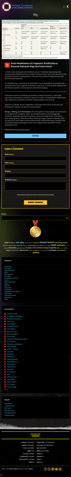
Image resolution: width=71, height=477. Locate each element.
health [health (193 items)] (53, 245)
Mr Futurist (7, 408)
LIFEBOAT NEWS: (41, 442)
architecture (8, 290)
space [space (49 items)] (40, 250)
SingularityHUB (9, 415)
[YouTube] (56, 469)
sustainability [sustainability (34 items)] (45, 250)
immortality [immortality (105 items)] (12, 248)
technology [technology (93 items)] (52, 250)
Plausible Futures (10, 413)
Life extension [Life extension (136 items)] (37, 248)
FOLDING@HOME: (24, 456)
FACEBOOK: (23, 442)
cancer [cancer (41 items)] (14, 245)
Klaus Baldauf (11, 347)
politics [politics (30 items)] (65, 248)
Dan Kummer (11, 341)
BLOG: (38, 448)
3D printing (8, 266)
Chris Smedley (11, 387)
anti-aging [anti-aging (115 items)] (20, 242)
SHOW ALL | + (7, 389)
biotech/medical (25, 130)
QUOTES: (39, 462)
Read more (35, 136)
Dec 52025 (7, 65)
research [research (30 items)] (30, 250)
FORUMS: (31, 462)
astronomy (7, 293)
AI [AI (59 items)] (9, 243)
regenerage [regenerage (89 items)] (15, 250)
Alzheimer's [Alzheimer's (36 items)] (13, 243)
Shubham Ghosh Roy (15, 130)
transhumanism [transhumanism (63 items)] (61, 250)
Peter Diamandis (9, 270)
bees (5, 299)
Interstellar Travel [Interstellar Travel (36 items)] (21, 248)
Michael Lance (12, 377)
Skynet (6, 280)
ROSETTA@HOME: (23, 459)
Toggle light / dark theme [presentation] (68, 6)
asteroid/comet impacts (12, 291)
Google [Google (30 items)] (49, 245)
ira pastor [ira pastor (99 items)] (28, 248)
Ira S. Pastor (11, 384)
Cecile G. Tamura (12, 349)
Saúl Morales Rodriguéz (15, 316)
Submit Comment (35, 202)
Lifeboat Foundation (13, 469)
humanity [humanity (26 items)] (67, 245)
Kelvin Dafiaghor (12, 334)
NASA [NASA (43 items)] (58, 248)
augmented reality (10, 295)
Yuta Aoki (10, 352)
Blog (35, 15)
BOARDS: (39, 451)
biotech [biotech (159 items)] (51, 242)
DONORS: (29, 451)
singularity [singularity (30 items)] (36, 250)
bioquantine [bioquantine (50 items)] (36, 243)
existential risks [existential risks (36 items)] (31, 245)
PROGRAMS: (39, 456)
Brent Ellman (11, 372)
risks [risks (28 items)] (33, 250)
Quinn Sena (11, 321)
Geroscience (8, 403)
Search (67, 218)
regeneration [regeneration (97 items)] (23, 250)
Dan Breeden (11, 324)
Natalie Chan (11, 367)
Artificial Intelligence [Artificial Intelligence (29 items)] (28, 243)
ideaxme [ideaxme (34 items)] (6, 248)
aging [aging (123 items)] (6, 242)
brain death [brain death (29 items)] (10, 245)
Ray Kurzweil (8, 274)
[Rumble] (60, 469)
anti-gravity (8, 288)
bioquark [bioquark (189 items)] (43, 242)
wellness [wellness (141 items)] (36, 253)
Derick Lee (10, 354)
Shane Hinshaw (12, 359)
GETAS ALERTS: (40, 445)
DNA (5, 272)
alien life (7, 286)
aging (6, 284)
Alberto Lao (11, 357)
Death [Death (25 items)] (26, 245)
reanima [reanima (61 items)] (8, 250)
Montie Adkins (11, 382)
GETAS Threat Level (35, 435)
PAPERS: (39, 459)
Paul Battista (11, 329)
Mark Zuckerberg (9, 282)
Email (9, 163)
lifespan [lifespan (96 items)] (46, 248)
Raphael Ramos (12, 362)
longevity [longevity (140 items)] (52, 248)
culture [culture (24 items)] (24, 245)
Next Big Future (9, 410)
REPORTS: (39, 454)
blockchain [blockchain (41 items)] (5, 245)
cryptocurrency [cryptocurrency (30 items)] (19, 245)
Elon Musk (7, 276)
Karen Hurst (11, 336)
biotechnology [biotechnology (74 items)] (58, 243)
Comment (11, 180)
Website (8, 171)
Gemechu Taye (12, 331)
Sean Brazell (11, 364)
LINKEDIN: (24, 445)
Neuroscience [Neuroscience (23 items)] (62, 248)
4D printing (8, 268)
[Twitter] (49, 469)
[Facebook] (45, 469)
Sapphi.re (31, 469)
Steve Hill (10, 369)
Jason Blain (11, 379)
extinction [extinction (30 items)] (37, 245)
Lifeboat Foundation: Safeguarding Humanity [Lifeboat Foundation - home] (30, 6)
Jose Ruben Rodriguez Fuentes (17, 339)
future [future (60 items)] (41, 245)
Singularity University (11, 278)
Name (9, 154)
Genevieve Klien (12, 314)
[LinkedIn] (52, 469)
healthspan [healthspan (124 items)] (61, 245)
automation (8, 297)
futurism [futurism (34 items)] (45, 245)
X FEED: (24, 448)
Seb (8, 374)
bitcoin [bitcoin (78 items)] (65, 243)
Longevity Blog (9, 406)
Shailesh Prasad (12, 326)
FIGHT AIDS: (26, 454)
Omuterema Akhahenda (15, 344)
